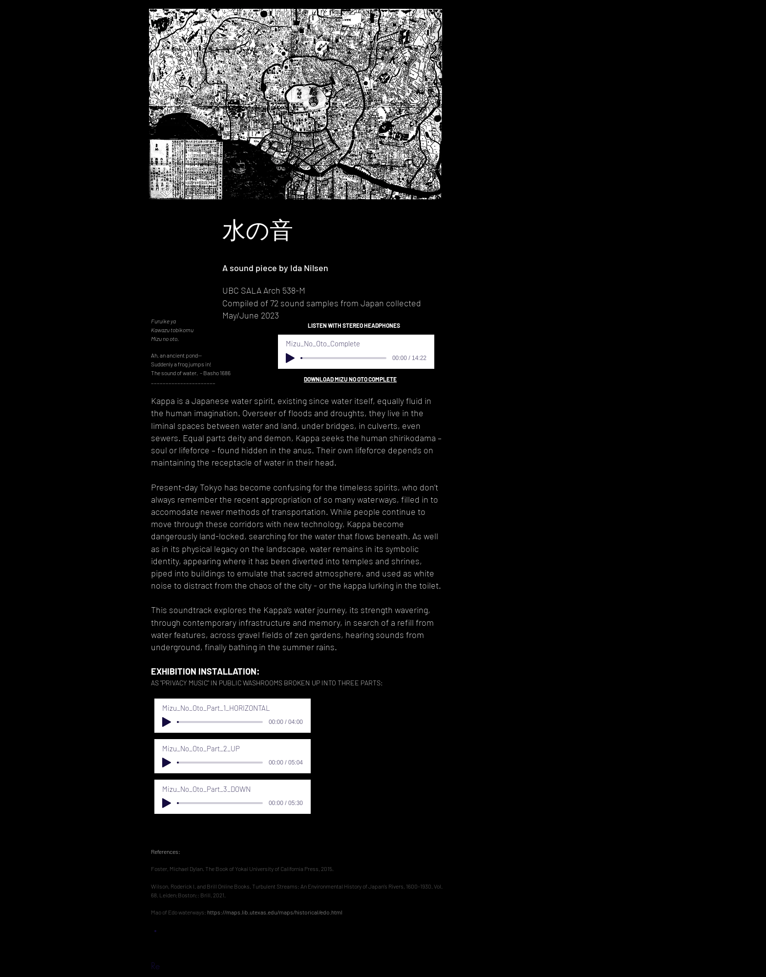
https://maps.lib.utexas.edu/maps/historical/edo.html (274, 912)
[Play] (290, 358)
